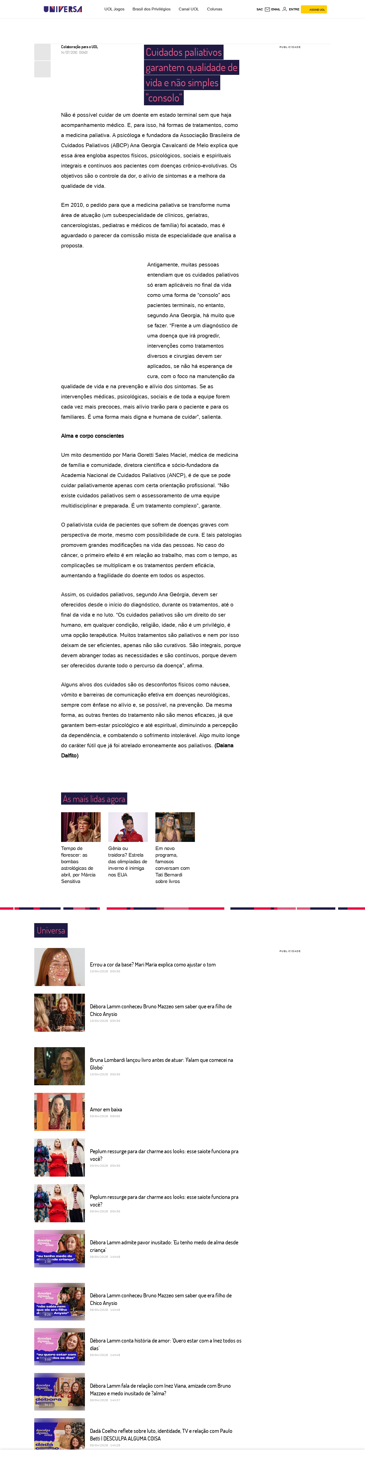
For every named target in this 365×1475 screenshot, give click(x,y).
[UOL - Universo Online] (86, 9)
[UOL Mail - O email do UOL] (272, 9)
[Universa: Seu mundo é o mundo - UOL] (63, 9)
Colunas (214, 9)
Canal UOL (189, 9)
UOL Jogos (114, 9)
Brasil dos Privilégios (152, 9)
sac (260, 9)
